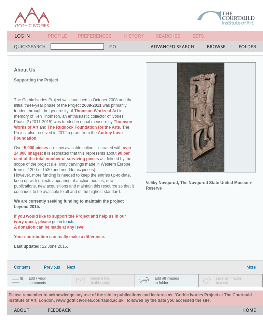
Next (71, 267)
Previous (52, 267)
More (251, 267)
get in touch (62, 221)
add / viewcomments (37, 280)
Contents (22, 267)
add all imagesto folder (167, 280)
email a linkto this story (100, 280)
